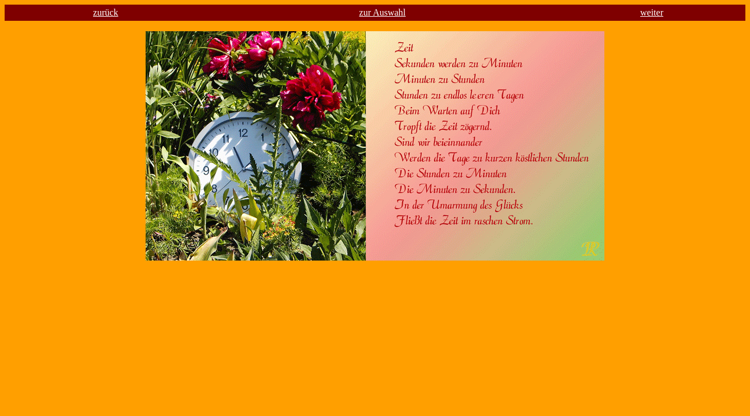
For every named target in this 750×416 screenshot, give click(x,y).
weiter (651, 12)
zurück (105, 12)
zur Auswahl (382, 12)
